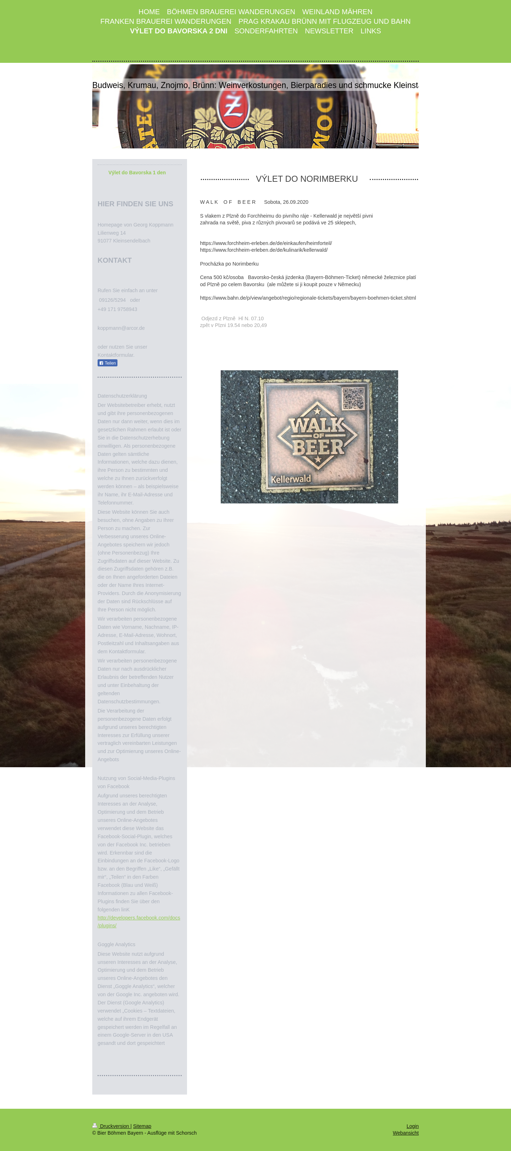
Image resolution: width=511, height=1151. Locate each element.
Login (413, 1126)
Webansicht (406, 1133)
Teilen (107, 363)
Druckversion (111, 1126)
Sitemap (142, 1126)
